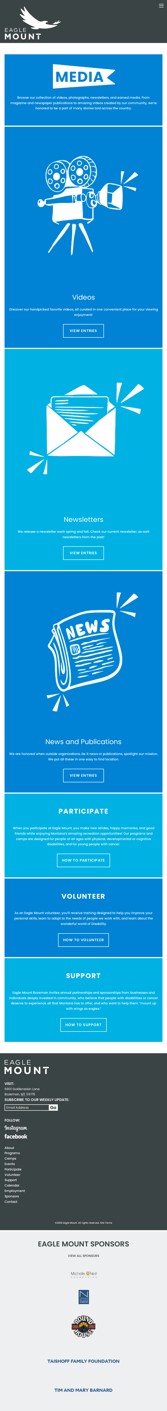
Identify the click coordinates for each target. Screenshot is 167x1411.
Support (11, 1180)
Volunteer (12, 1174)
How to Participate (83, 860)
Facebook (16, 1136)
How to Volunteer (83, 940)
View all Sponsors (83, 1255)
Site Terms (106, 1223)
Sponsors (12, 1196)
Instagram (16, 1128)
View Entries (83, 330)
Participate (13, 1169)
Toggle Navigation (161, 5)
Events (10, 1164)
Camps (10, 1158)
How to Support (83, 1024)
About (9, 1148)
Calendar (12, 1185)
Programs (12, 1153)
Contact (11, 1201)
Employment (15, 1191)
